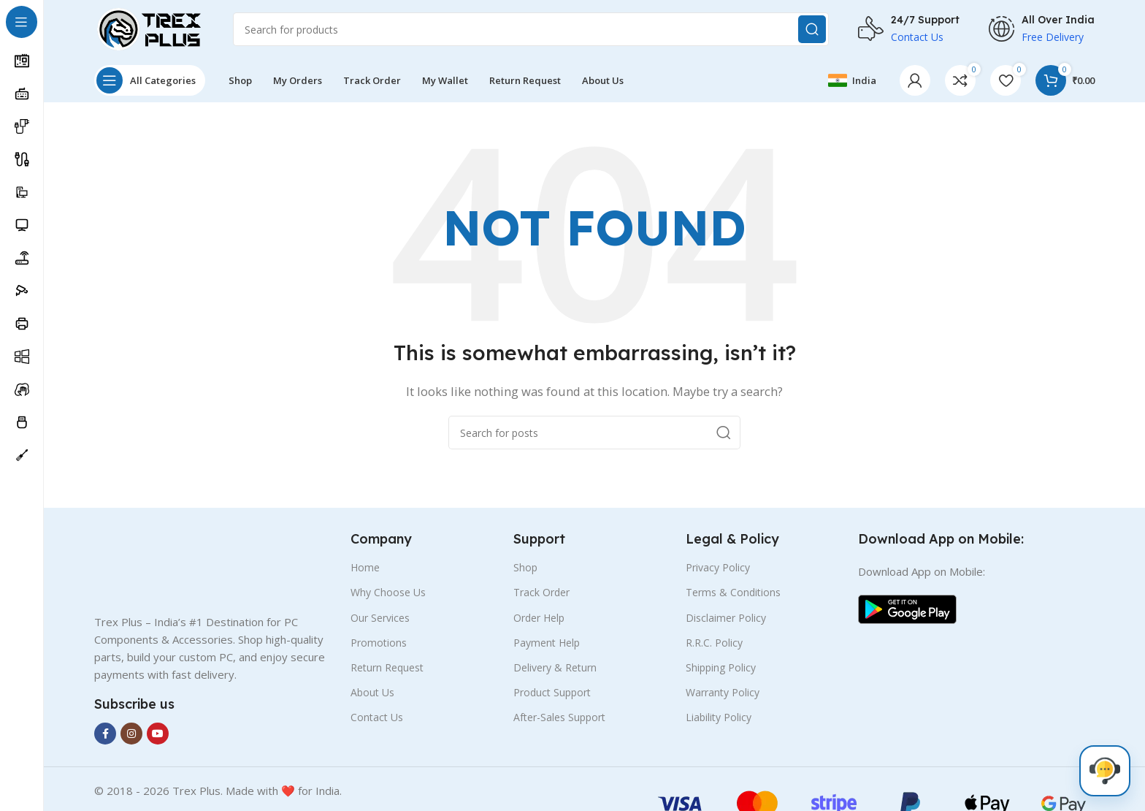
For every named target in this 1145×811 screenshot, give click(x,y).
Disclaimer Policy (726, 618)
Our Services (380, 618)
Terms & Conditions (733, 592)
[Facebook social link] (105, 734)
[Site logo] (149, 27)
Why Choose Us (388, 592)
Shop (525, 567)
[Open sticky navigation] (149, 80)
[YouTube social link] (158, 734)
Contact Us (377, 717)
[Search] (531, 29)
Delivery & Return (555, 667)
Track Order (541, 592)
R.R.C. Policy (714, 643)
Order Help (538, 618)
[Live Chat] (1104, 770)
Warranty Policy (722, 692)
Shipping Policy (721, 667)
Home (365, 567)
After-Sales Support (559, 717)
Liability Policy (718, 717)
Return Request (387, 667)
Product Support (552, 692)
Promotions (379, 643)
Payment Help (546, 643)
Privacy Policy (718, 567)
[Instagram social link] (131, 734)
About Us (372, 692)
